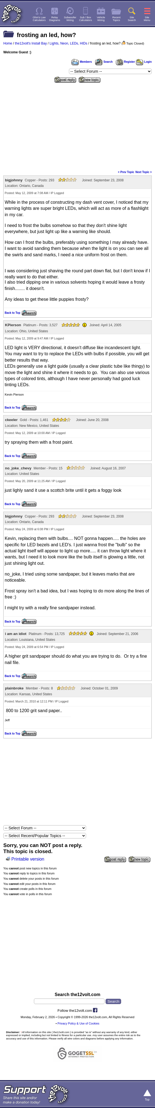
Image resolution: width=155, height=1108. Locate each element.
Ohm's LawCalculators (39, 19)
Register (125, 61)
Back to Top (12, 312)
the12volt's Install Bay (31, 43)
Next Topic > (143, 172)
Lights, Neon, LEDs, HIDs (68, 43)
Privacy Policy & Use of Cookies (79, 1023)
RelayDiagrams (54, 19)
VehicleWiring (101, 19)
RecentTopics (116, 19)
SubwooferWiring (70, 19)
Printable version (27, 859)
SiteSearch (132, 19)
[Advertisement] (77, 126)
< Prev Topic (126, 172)
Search (104, 61)
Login (144, 61)
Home (7, 43)
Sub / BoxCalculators (85, 19)
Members (81, 61)
